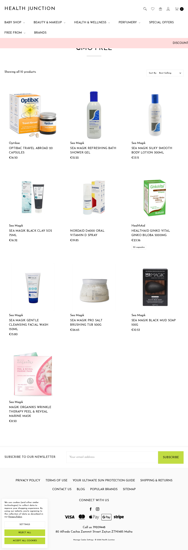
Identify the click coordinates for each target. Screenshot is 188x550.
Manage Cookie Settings (83, 540)
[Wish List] (152, 9)
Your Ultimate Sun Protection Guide (104, 484)
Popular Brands (104, 493)
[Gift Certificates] (160, 9)
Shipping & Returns (156, 484)
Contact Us (61, 493)
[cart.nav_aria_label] (178, 9)
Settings (24, 524)
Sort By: (153, 73)
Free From (14, 32)
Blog (81, 493)
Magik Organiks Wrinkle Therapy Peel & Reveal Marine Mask (30, 420)
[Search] (144, 9)
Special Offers (161, 22)
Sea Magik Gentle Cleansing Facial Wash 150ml (28, 325)
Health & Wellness (92, 22)
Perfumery (129, 22)
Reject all (25, 532)
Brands (40, 32)
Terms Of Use (56, 484)
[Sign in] (167, 9)
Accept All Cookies (25, 541)
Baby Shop (14, 22)
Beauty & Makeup (49, 22)
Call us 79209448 (94, 527)
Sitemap (129, 493)
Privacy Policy (28, 484)
